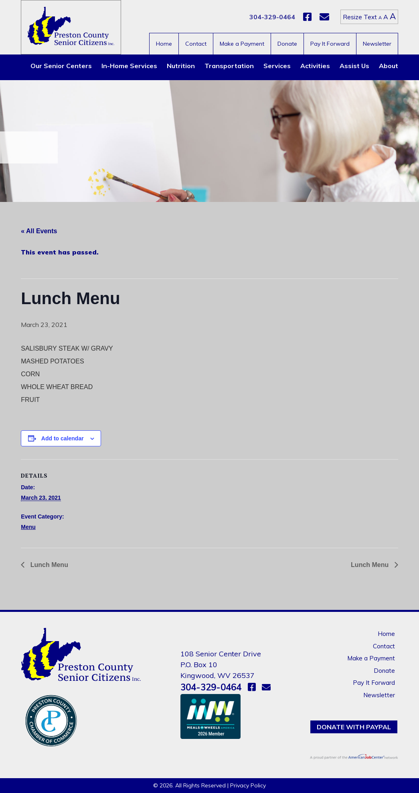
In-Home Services (129, 66)
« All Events (39, 231)
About (388, 66)
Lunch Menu (48, 564)
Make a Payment (242, 43)
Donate (287, 43)
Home (164, 43)
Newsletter (377, 43)
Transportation (229, 66)
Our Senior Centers (61, 66)
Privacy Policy (248, 785)
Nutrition (181, 66)
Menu (28, 527)
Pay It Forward (330, 43)
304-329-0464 (272, 17)
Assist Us (354, 66)
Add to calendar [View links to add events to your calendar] (62, 438)
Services (277, 66)
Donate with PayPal (354, 727)
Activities (315, 66)
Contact (195, 43)
